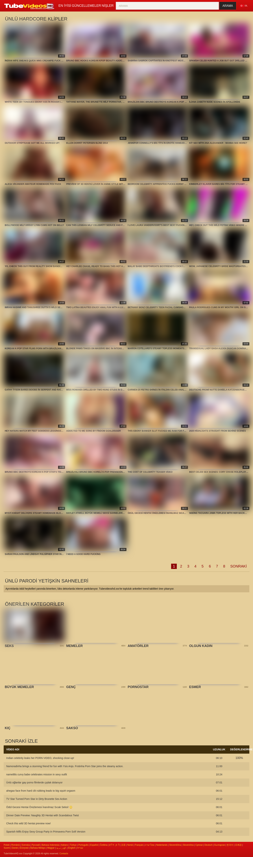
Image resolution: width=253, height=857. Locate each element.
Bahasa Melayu (38, 848)
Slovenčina (188, 845)
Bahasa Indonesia (50, 845)
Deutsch (208, 845)
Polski (7, 845)
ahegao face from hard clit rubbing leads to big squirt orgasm (40, 790)
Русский (36, 845)
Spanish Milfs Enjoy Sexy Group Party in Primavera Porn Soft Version (45, 831)
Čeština (103, 845)
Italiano (64, 845)
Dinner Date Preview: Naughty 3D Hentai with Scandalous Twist (42, 815)
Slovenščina (175, 845)
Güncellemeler (90, 5)
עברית (80, 848)
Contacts (63, 853)
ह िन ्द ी (114, 845)
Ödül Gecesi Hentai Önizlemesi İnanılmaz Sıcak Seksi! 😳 (39, 807)
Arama (228, 5)
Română (15, 845)
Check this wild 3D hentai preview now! (28, 823)
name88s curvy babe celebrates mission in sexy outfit (36, 774)
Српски (199, 845)
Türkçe (73, 845)
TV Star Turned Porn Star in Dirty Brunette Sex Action (36, 798)
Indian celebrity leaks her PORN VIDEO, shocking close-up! (40, 758)
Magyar (51, 848)
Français (139, 845)
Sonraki (238, 566)
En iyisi (66, 5)
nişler (115, 5)
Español (94, 845)
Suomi (7, 848)
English (71, 848)
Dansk (15, 848)
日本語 (238, 845)
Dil (244, 5)
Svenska (25, 845)
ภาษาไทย (149, 845)
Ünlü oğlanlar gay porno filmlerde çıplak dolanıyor (34, 782)
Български (219, 845)
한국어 (230, 845)
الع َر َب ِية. (61, 848)
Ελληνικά (24, 848)
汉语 (123, 845)
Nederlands (161, 845)
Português (83, 845)
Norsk (130, 845)
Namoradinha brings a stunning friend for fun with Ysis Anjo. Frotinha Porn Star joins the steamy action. (64, 766)
